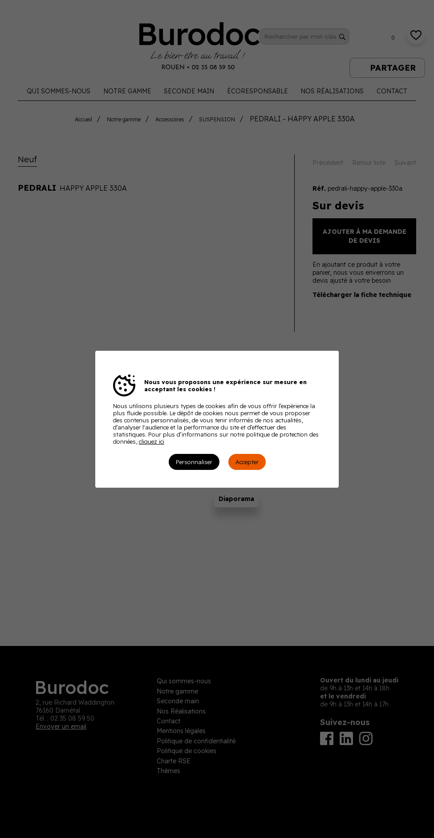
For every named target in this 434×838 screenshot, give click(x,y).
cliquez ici (151, 441)
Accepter (247, 461)
